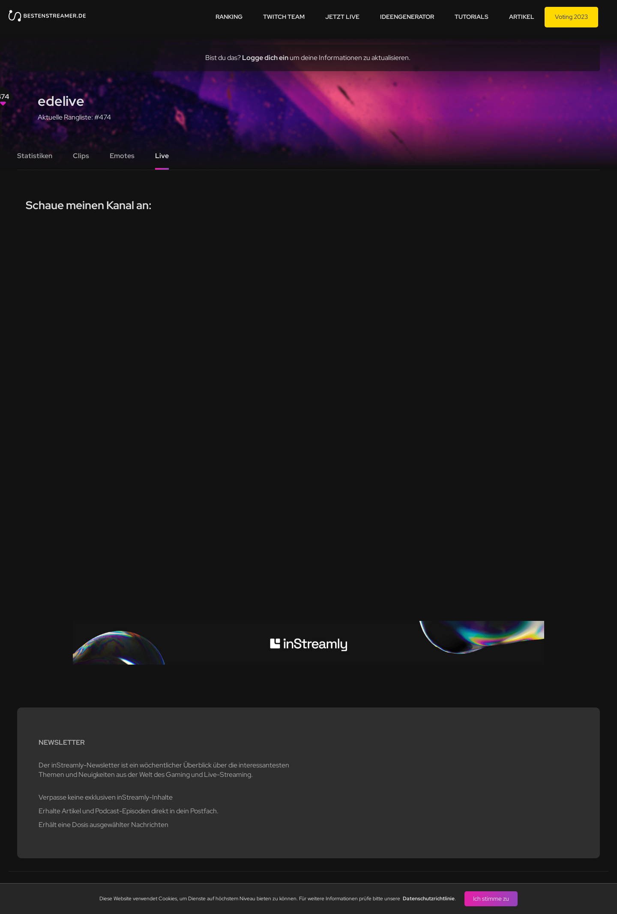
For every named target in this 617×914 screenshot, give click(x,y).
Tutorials (471, 17)
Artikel (521, 17)
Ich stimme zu (491, 898)
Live (162, 155)
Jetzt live (342, 17)
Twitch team (284, 17)
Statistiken (34, 155)
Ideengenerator (407, 17)
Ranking (229, 17)
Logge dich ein (265, 57)
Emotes (122, 155)
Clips (81, 155)
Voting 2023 (571, 17)
